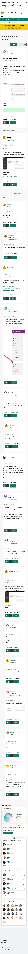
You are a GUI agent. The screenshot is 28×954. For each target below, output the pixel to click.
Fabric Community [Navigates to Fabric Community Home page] (16, 13)
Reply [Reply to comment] (13, 184)
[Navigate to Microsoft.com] (5, 13)
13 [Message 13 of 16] (9, 443)
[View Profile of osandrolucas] (11, 235)
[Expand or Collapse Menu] (2, 16)
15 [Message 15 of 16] (7, 222)
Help (18, 19)
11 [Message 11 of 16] (7, 294)
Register (8, 19)
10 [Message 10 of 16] (9, 558)
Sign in (13, 19)
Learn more (17, 28)
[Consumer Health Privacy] (14, 950)
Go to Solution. (16, 110)
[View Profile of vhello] (8, 51)
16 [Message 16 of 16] (8, 253)
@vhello (6, 148)
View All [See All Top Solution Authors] (5, 865)
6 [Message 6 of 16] (10, 719)
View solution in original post (10, 176)
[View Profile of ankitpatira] (9, 457)
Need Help (9, 115)
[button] (13, 44)
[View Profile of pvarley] (11, 765)
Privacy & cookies (4, 940)
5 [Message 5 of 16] (10, 791)
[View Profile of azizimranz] (12, 691)
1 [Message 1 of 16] (7, 119)
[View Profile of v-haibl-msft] (14, 137)
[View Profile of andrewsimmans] (13, 732)
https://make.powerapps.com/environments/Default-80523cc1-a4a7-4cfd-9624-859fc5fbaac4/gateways (13, 288)
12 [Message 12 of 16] (8, 412)
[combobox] (16, 22)
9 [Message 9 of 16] (10, 678)
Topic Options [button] (21, 44)
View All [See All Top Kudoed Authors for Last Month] (5, 896)
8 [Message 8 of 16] (10, 647)
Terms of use (3, 942)
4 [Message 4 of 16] (7, 181)
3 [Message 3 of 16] (8, 526)
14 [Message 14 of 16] (8, 379)
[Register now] (8, 833)
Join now (3, 8)
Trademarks (3, 944)
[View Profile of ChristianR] (10, 308)
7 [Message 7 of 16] (10, 752)
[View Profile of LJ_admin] (9, 204)
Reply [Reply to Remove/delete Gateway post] (13, 122)
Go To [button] (23, 19)
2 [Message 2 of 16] (7, 482)
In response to (11, 140)
